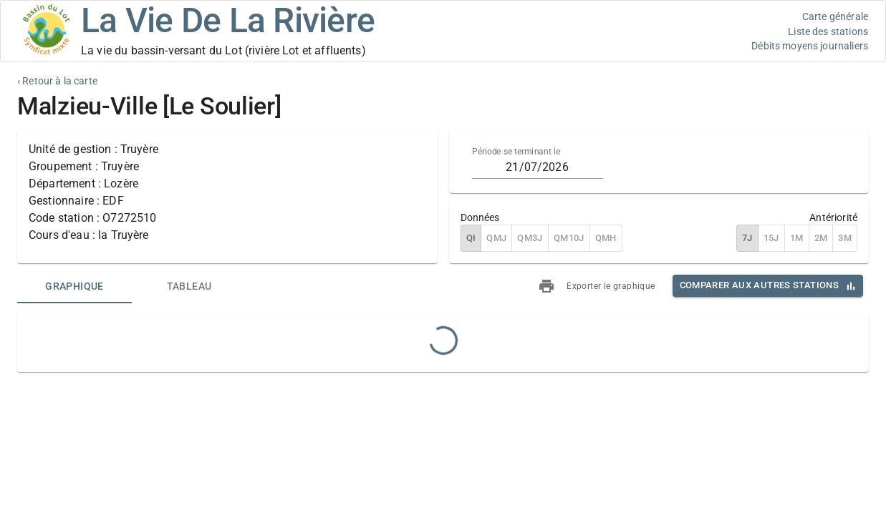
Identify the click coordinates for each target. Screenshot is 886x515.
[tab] (74, 286)
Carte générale (835, 16)
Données (480, 217)
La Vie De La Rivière (228, 20)
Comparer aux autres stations (759, 285)
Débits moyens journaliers (809, 46)
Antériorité (833, 217)
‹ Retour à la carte (57, 81)
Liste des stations (828, 31)
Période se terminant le (516, 151)
